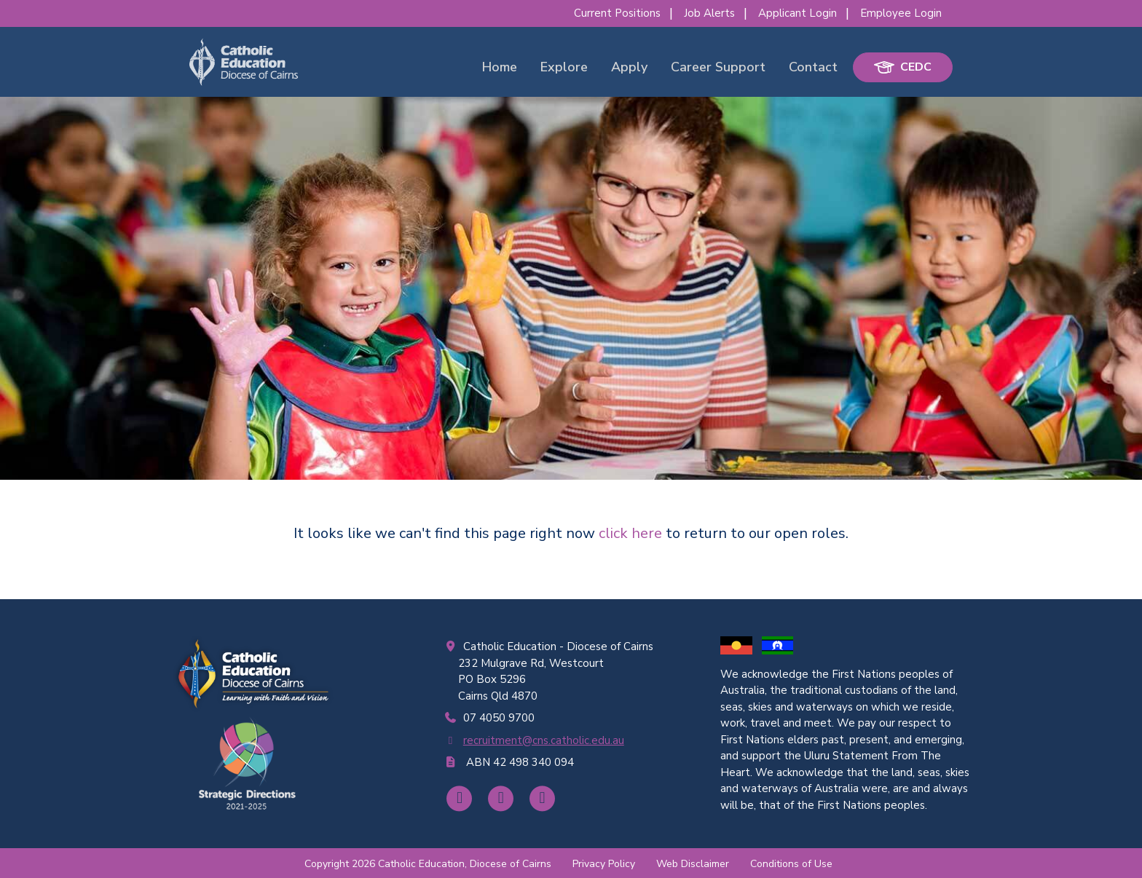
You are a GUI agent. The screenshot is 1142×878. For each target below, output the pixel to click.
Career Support (718, 67)
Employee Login (901, 13)
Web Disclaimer (692, 864)
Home (499, 67)
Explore (564, 67)
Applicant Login (797, 13)
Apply (629, 67)
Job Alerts (709, 13)
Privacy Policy (603, 864)
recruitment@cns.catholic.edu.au (543, 740)
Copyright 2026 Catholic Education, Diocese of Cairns (427, 864)
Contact (813, 67)
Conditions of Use (791, 864)
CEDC (903, 67)
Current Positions (617, 13)
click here (630, 533)
